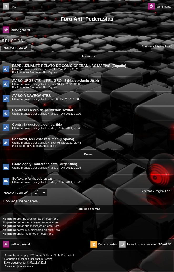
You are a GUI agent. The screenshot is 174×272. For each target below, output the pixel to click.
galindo (42, 84)
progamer (16, 262)
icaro (41, 69)
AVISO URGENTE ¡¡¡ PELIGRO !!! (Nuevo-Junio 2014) (55, 81)
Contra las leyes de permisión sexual (42, 110)
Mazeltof (35, 262)
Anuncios (12, 40)
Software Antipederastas (32, 178)
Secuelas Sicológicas (43, 72)
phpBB (28, 255)
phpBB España (43, 259)
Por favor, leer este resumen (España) (43, 139)
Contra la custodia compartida (37, 125)
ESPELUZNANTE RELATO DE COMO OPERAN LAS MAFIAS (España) (69, 66)
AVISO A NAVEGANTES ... (33, 96)
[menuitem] (9, 7)
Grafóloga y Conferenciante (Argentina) (44, 164)
